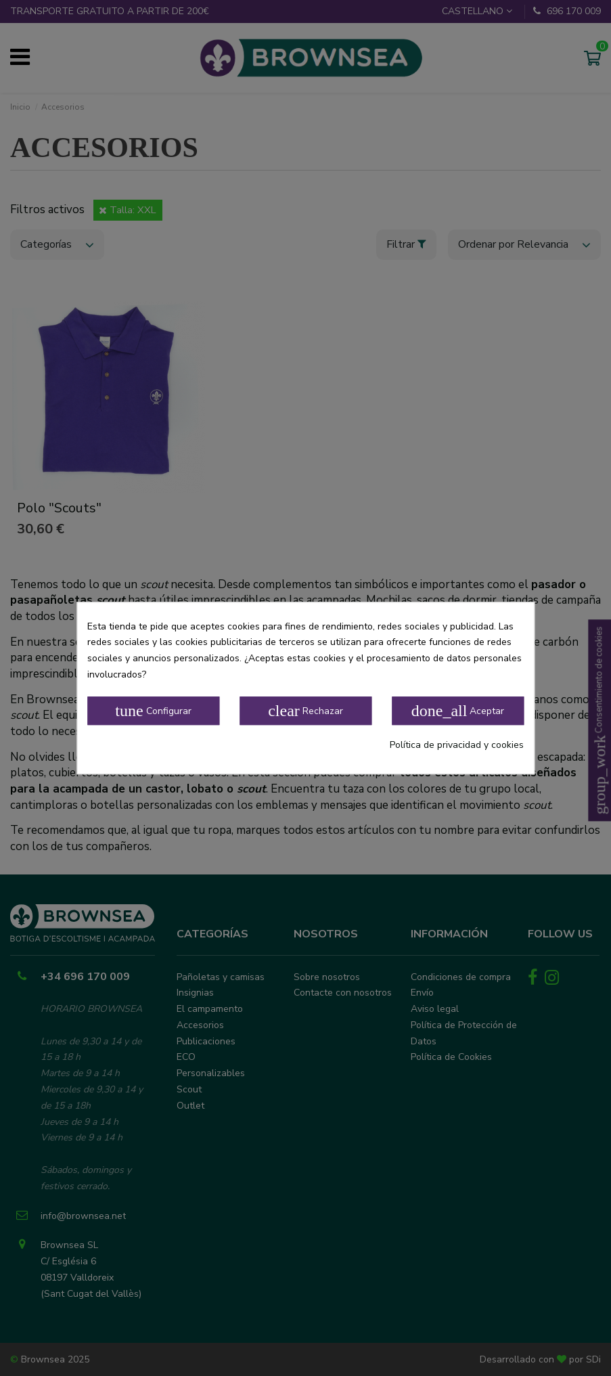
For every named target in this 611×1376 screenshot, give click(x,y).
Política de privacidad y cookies (457, 744)
